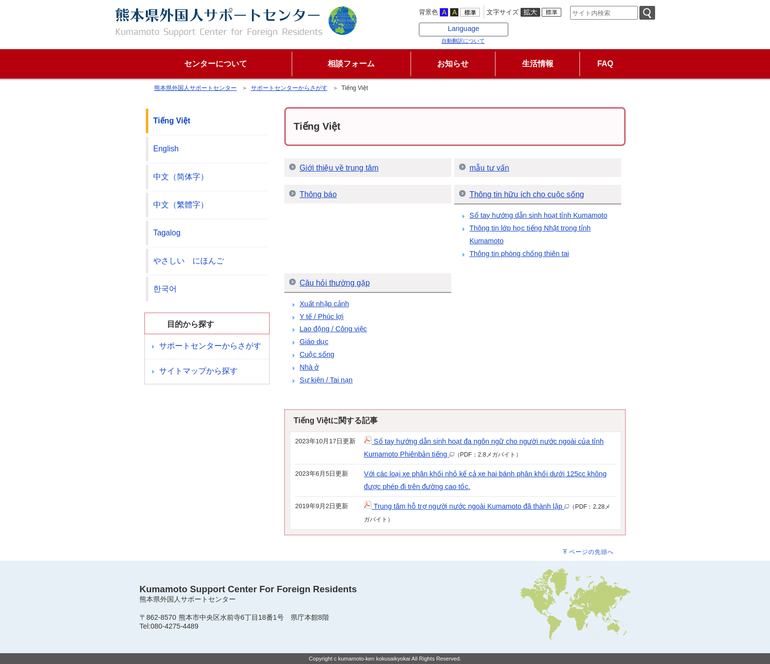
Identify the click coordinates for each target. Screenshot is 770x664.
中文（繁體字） (180, 205)
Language (463, 28)
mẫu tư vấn (489, 168)
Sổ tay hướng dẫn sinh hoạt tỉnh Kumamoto (538, 215)
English (166, 148)
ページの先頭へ (591, 552)
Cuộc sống (317, 354)
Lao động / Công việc (333, 329)
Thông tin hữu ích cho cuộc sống (526, 194)
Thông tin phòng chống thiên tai (519, 254)
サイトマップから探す (198, 371)
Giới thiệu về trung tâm (339, 168)
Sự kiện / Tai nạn (326, 380)
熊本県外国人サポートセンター (195, 88)
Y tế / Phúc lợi (322, 316)
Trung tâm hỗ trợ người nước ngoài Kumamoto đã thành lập (466, 506)
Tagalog (166, 233)
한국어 (165, 289)
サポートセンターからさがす (289, 88)
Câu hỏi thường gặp (335, 283)
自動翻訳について (463, 41)
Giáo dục (314, 342)
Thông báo (318, 194)
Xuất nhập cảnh (324, 304)
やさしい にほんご (188, 261)
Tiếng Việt (171, 120)
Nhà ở (309, 367)
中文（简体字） (180, 177)
